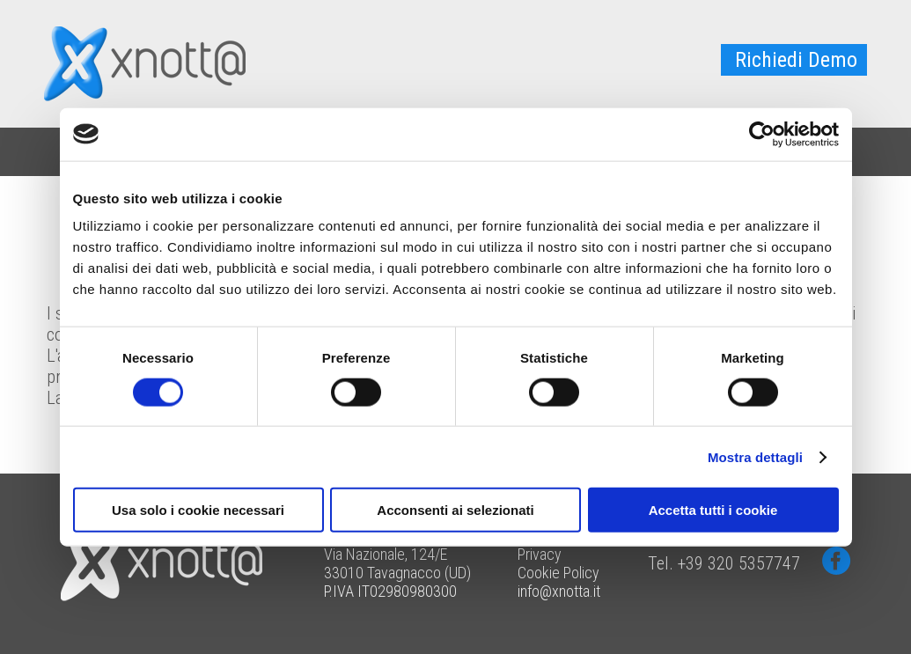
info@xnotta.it (559, 591)
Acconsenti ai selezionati (455, 510)
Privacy (540, 554)
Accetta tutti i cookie (713, 510)
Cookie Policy (558, 572)
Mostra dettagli (755, 456)
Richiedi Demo (796, 60)
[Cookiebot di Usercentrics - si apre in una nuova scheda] (762, 134)
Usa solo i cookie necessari (198, 510)
